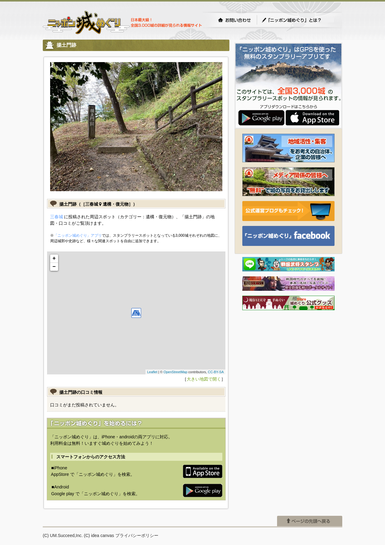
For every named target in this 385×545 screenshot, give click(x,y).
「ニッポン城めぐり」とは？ (297, 20)
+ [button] (54, 258)
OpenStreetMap (176, 372)
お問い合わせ (234, 20)
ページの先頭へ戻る (309, 521)
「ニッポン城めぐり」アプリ (78, 235)
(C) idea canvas (99, 535)
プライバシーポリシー (136, 535)
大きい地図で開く (204, 379)
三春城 (56, 216)
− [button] (54, 267)
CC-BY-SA (216, 372)
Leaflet (152, 372)
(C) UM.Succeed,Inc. (63, 535)
